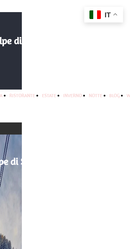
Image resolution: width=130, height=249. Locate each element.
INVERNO (72, 95)
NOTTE (95, 95)
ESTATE (49, 95)
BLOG (114, 95)
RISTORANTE (22, 95)
